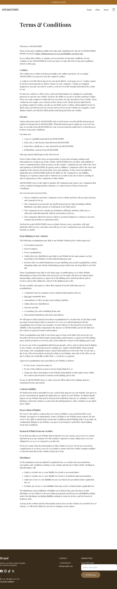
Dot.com (27, 322)
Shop (97, 9)
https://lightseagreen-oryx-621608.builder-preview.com (59, 79)
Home (89, 9)
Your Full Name (87, 564)
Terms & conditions (7, 582)
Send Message (91, 576)
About (106, 9)
